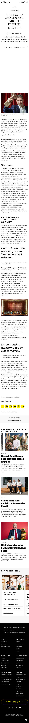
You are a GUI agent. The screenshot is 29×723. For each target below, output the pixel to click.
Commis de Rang (5, 662)
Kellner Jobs (3, 658)
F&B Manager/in (19, 665)
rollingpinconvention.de (21, 677)
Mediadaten (12, 629)
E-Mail (14, 406)
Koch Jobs (18, 641)
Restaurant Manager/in (21, 658)
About (10, 627)
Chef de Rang (4, 665)
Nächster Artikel (14, 417)
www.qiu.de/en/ (6, 401)
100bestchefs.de (19, 688)
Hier (2, 397)
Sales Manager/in (19, 660)
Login (22, 2)
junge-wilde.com (19, 691)
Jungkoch (18, 651)
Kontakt (6, 627)
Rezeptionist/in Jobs (5, 646)
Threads (18, 406)
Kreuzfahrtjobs (4, 644)
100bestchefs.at (19, 686)
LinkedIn (22, 406)
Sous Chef (18, 648)
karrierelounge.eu (19, 693)
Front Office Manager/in (6, 684)
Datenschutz (22, 632)
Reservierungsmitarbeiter (6, 679)
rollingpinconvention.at (21, 674)
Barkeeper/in (4, 667)
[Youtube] (20, 707)
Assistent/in (18, 667)
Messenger (6, 406)
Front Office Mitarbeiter (6, 674)
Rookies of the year (20, 695)
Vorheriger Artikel (14, 420)
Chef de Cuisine (19, 644)
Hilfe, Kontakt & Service (14, 701)
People (14, 7)
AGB (4, 632)
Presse (17, 629)
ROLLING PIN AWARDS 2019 (14, 33)
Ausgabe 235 (14, 10)
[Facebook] (16, 707)
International (4, 641)
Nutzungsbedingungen (12, 632)
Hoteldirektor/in (19, 662)
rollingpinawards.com (20, 679)
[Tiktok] (12, 707)
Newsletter (5, 629)
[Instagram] (9, 707)
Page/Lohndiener (5, 681)
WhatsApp (10, 406)
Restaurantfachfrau (5, 660)
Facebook (2, 406)
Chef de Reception (5, 677)
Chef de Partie (19, 646)
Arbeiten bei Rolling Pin (19, 627)
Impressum (23, 629)
